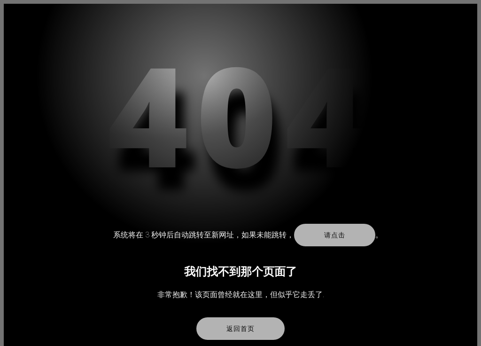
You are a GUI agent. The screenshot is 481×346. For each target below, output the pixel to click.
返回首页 (240, 328)
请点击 (334, 235)
